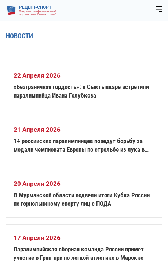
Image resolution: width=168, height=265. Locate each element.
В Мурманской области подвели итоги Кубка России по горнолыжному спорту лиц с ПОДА (82, 199)
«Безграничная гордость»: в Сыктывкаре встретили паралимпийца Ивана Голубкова (81, 91)
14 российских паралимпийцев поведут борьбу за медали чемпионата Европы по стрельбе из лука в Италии (79, 145)
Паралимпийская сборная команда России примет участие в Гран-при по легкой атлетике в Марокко (79, 253)
